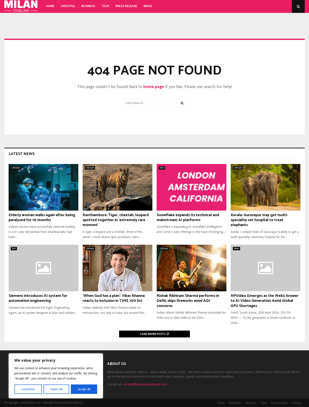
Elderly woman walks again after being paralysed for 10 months (42, 217)
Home (50, 6)
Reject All (56, 389)
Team (263, 402)
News (148, 6)
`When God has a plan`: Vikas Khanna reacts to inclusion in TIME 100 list (114, 298)
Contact (296, 402)
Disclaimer (235, 402)
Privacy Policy (279, 402)
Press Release (126, 6)
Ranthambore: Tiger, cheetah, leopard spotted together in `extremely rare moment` (116, 220)
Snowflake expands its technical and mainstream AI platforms (188, 217)
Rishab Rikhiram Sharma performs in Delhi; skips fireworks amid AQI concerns (188, 301)
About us (250, 402)
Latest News (22, 154)
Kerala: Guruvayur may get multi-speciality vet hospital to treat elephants (259, 220)
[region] (56, 375)
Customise (28, 389)
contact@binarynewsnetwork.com (145, 384)
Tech (105, 6)
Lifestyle (68, 6)
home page (153, 86)
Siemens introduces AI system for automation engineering (38, 298)
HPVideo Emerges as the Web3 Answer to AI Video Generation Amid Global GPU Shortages (264, 301)
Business (88, 6)
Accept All (83, 389)
